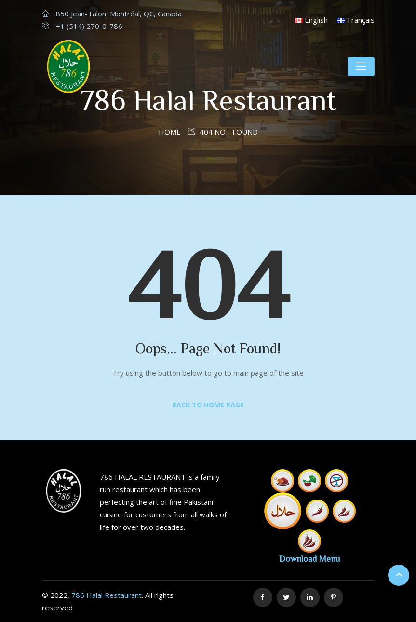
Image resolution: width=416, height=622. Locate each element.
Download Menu (309, 558)
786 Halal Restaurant (106, 595)
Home (170, 131)
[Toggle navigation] (361, 66)
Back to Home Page (208, 404)
